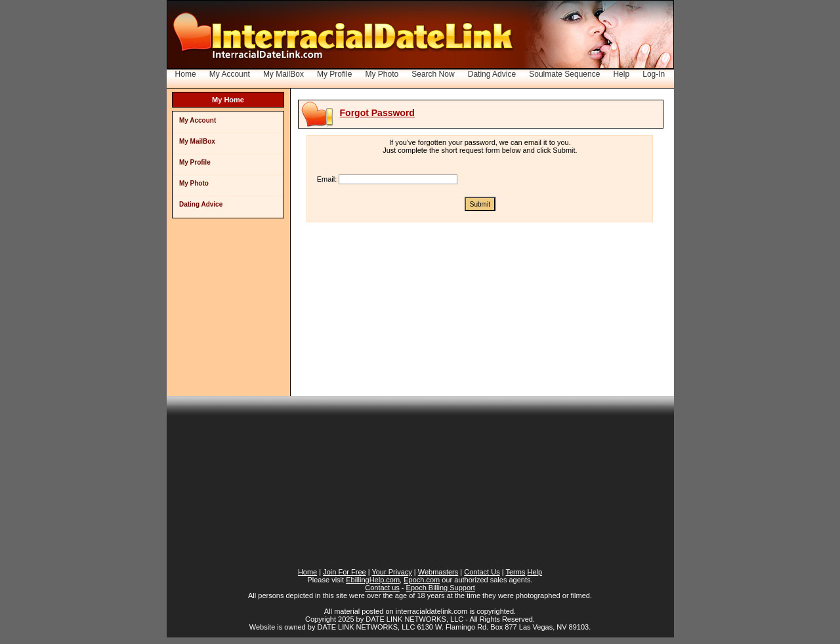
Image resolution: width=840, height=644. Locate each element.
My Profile (334, 74)
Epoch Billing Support (440, 588)
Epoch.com (422, 580)
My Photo (381, 74)
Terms (515, 572)
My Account (229, 74)
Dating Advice (492, 74)
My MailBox (283, 74)
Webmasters (438, 572)
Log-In (653, 74)
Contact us (382, 588)
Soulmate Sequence (564, 74)
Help (621, 74)
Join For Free (344, 572)
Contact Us (481, 572)
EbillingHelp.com (373, 580)
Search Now (432, 74)
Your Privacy (391, 572)
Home (185, 74)
